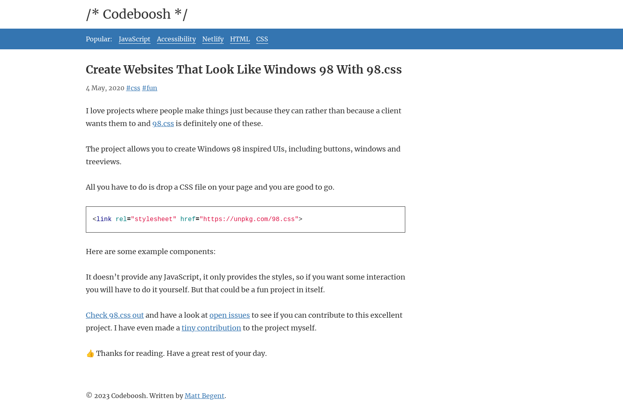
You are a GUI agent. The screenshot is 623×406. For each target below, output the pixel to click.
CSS (262, 39)
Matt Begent (204, 396)
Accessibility (176, 39)
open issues (229, 315)
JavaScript (135, 39)
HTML (240, 39)
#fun (149, 88)
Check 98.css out (115, 315)
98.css (163, 123)
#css (133, 88)
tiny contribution (211, 327)
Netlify (213, 39)
